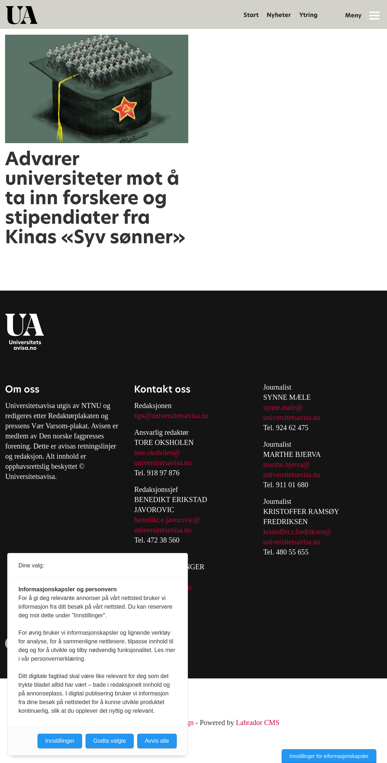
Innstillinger (59, 741)
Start (251, 15)
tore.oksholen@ (157, 452)
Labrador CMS (258, 722)
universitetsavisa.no (162, 463)
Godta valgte (109, 741)
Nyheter (279, 15)
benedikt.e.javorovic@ (167, 520)
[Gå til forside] (22, 15)
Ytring (308, 15)
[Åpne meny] (374, 15)
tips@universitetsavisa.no (171, 416)
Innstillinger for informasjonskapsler (329, 756)
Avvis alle (157, 741)
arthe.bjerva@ (289, 464)
